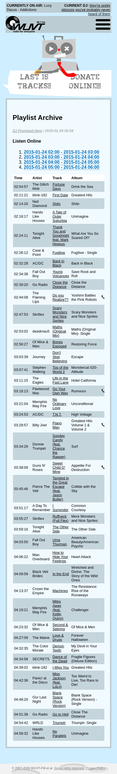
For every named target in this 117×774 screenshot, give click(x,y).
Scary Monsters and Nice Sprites (59, 314)
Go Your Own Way (60, 391)
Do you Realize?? (60, 297)
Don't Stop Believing (59, 356)
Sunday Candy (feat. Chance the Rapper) (58, 446)
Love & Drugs (58, 637)
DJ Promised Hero (27, 131)
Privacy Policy (95, 768)
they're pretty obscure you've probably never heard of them (85, 9)
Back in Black (58, 263)
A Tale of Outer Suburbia (59, 216)
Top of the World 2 (60, 369)
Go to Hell (60, 714)
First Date (60, 195)
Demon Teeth (58, 648)
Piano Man (57, 425)
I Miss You (60, 667)
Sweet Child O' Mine (58, 467)
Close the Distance (60, 284)
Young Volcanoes (60, 274)
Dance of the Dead (59, 659)
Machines (60, 591)
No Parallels (59, 733)
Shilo (56, 204)
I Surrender (60, 508)
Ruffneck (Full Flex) (60, 518)
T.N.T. (57, 414)
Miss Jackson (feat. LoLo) (59, 680)
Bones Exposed (59, 344)
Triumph (58, 723)
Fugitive (58, 253)
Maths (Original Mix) (59, 331)
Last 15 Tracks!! (34, 81)
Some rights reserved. (69, 768)
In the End (60, 574)
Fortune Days (58, 186)
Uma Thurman (59, 542)
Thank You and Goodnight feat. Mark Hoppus (60, 235)
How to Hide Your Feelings (60, 556)
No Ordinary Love (59, 403)
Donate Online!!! (85, 81)
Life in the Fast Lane (60, 380)
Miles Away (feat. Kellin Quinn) (57, 609)
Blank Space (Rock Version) (59, 699)
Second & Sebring (60, 627)
